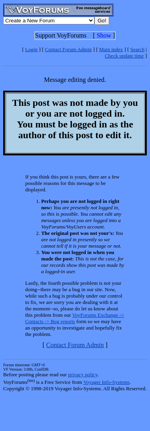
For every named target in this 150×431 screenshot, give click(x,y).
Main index (111, 49)
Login (31, 49)
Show (104, 35)
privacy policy (83, 374)
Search (137, 49)
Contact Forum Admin (68, 49)
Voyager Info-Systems (106, 382)
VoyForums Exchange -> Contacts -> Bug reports (74, 318)
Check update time (124, 56)
